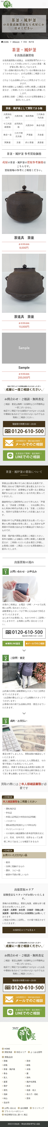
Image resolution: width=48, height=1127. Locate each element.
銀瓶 (27, 1065)
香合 (4, 1073)
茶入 (4, 1077)
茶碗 (4, 1061)
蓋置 (4, 1082)
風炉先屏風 (30, 1082)
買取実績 (7, 1052)
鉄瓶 (4, 1065)
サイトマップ (37, 1108)
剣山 (4, 1098)
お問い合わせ (9, 1108)
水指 (27, 1069)
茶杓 (27, 1077)
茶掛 (27, 1061)
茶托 (4, 1090)
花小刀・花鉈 (31, 1094)
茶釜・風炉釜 (8, 1069)
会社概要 (23, 1108)
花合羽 (5, 1102)
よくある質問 (35, 1052)
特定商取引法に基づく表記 (15, 1115)
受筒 (27, 1098)
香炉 (4, 1086)
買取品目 (7, 1057)
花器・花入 (30, 1090)
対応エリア (20, 1052)
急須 (27, 1086)
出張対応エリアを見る (24, 930)
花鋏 (4, 1094)
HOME (6, 1049)
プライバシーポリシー (13, 1111)
